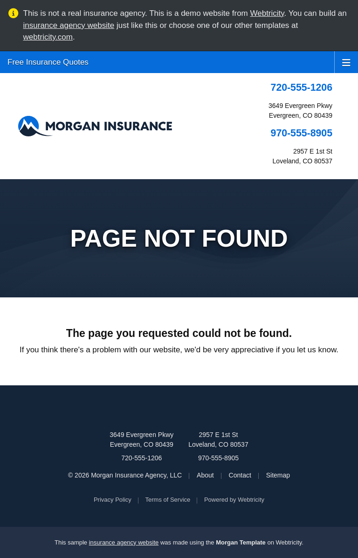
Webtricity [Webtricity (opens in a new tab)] (267, 13)
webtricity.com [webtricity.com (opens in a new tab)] (48, 37)
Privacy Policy (112, 499)
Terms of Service (168, 499)
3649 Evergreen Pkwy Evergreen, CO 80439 (141, 439)
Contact (240, 475)
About (205, 475)
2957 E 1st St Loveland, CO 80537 (218, 439)
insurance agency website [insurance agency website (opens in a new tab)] (69, 25)
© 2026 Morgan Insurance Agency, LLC (125, 475)
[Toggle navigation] (346, 62)
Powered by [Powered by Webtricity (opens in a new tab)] (234, 499)
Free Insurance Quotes (48, 62)
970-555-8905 (301, 133)
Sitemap (278, 475)
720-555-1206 (301, 87)
